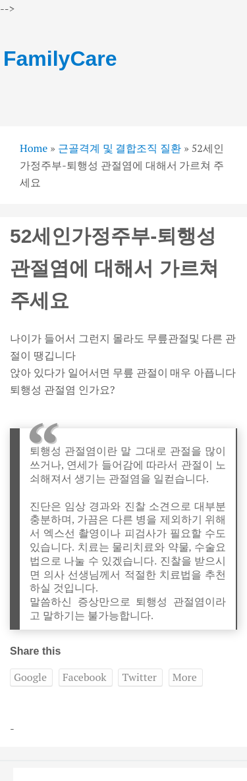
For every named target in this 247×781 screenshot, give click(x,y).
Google (30, 677)
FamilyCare (60, 58)
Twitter (139, 677)
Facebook (85, 677)
